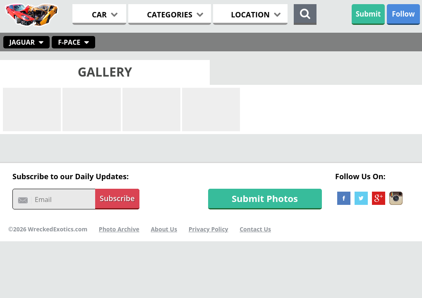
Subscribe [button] (117, 198)
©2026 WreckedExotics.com (47, 229)
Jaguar (22, 42)
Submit (368, 14)
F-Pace (69, 42)
